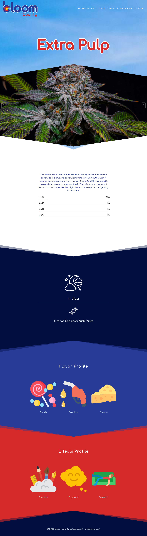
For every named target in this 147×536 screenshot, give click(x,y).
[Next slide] (143, 105)
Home (81, 8)
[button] (95, 8)
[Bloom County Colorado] (20, 8)
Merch (102, 8)
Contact (139, 8)
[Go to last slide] (3, 105)
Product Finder (124, 8)
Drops (111, 8)
